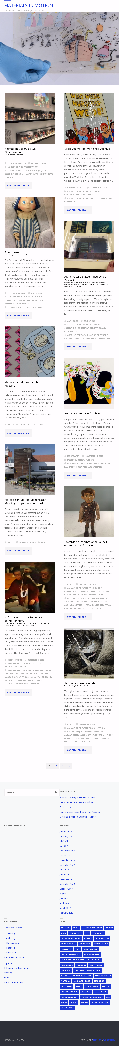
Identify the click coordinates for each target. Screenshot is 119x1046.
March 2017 (65, 908)
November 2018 (67, 865)
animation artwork (77, 198)
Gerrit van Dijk (32, 170)
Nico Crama (29, 677)
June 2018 (64, 869)
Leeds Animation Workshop (94, 463)
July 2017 (64, 898)
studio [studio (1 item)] (84, 1002)
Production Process (15, 667)
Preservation (88, 194)
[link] (112, 18)
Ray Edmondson (72, 608)
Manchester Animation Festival (93, 605)
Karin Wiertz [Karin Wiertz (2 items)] (96, 965)
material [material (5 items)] (65, 981)
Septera (97, 1040)
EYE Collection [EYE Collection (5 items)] (101, 944)
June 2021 (64, 846)
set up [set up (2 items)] (64, 1002)
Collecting (10, 300)
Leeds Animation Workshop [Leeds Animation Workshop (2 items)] (87, 970)
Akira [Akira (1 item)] (75, 928)
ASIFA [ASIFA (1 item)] (63, 933)
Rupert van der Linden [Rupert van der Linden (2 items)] (91, 997)
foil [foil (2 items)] (77, 949)
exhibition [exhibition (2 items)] (85, 944)
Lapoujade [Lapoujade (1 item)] (65, 970)
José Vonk (19, 174)
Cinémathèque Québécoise (81, 731)
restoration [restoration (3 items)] (100, 992)
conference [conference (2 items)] (98, 933)
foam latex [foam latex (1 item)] (66, 949)
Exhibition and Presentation (22, 167)
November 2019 (67, 850)
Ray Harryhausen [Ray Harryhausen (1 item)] (69, 992)
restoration (103, 338)
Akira (81, 335)
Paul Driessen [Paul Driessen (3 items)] (91, 986)
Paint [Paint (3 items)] (78, 986)
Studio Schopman (14, 684)
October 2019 (66, 855)
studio (40, 680)
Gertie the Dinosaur (75, 738)
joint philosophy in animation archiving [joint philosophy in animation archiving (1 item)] (80, 960)
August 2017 (65, 893)
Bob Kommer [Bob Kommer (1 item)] (76, 933)
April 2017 (64, 903)
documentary (22, 673)
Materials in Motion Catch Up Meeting (24, 383)
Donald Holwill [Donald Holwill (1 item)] (68, 944)
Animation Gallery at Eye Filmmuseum (77, 797)
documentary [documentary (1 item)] (102, 938)
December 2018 (67, 860)
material (81, 338)
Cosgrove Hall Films (18, 307)
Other (40, 424)
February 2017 (66, 912)
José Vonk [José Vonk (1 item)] (81, 965)
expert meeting (103, 735)
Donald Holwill (39, 673)
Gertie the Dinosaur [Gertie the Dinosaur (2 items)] (70, 954)
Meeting (71, 460)
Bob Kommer (36, 670)
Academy (71, 335)
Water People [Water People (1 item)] (67, 1008)
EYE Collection (15, 170)
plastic (91, 338)
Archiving (95, 191)
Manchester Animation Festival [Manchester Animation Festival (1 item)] (76, 976)
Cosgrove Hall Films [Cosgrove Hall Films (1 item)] (70, 938)
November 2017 (67, 884)
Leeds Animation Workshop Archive (87, 148)
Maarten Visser (34, 174)
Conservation (71, 194)
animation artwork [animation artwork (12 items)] (92, 928)
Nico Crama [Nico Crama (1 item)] (66, 986)
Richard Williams (93, 467)
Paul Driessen (44, 677)
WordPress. (109, 1040)
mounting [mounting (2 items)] (99, 981)
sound (31, 680)
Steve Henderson (92, 608)
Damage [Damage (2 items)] (88, 938)
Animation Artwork (77, 191)
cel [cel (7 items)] (87, 933)
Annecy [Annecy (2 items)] (109, 928)
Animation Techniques (19, 663)
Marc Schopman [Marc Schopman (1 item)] (103, 976)
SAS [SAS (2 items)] (108, 997)
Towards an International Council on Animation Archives (86, 543)
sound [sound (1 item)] (74, 1002)
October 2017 (66, 889)
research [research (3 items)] (86, 992)
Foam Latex (65, 807)
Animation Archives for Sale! (82, 413)
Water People (32, 684)
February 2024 (66, 836)
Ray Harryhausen (73, 467)
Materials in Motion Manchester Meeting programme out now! (26, 501)
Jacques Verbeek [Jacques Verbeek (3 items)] (91, 954)
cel (91, 198)
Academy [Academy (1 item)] (65, 928)
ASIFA (67, 338)
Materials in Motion (29, 5)
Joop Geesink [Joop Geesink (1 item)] (67, 965)
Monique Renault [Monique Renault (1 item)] (82, 981)
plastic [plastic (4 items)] (105, 986)
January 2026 (66, 831)
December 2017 (67, 879)
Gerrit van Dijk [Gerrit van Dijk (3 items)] (90, 949)
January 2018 (66, 874)
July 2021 (64, 841)
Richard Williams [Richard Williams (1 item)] (69, 997)
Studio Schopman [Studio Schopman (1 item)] (100, 1002)
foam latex (37, 307)
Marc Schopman (13, 677)
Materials (39, 300)
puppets (24, 303)
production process (15, 680)
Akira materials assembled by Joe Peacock (80, 812)
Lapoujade (72, 463)
